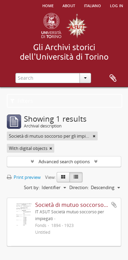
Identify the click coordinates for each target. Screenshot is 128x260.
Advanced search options (64, 161)
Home (48, 5)
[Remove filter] (94, 136)
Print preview (24, 177)
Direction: (79, 187)
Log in (116, 5)
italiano (92, 5)
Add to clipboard (114, 204)
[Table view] (76, 177)
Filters (21, 101)
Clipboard (113, 78)
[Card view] (63, 177)
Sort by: (32, 187)
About (68, 5)
